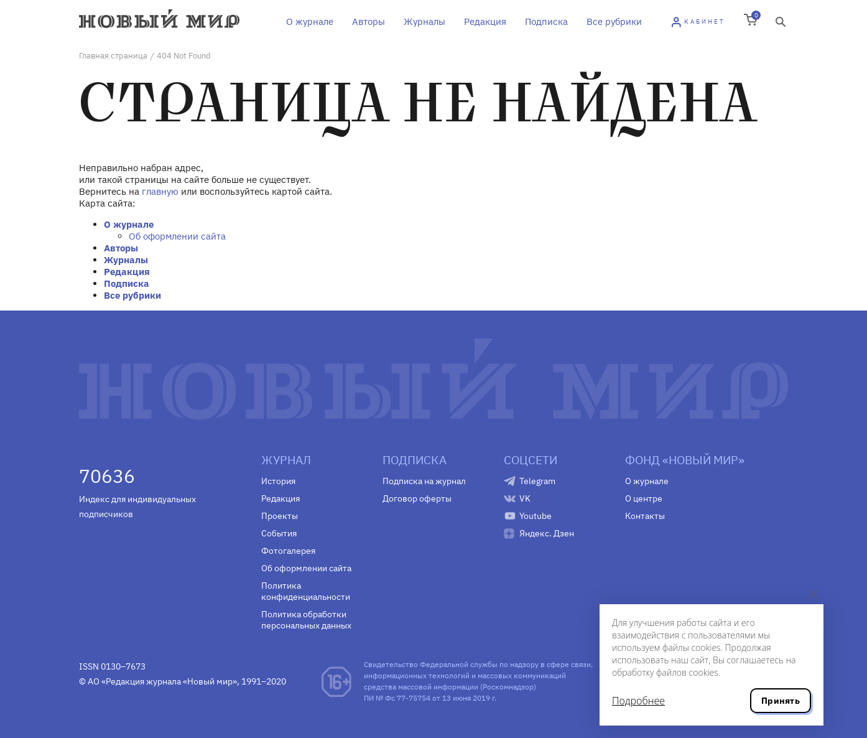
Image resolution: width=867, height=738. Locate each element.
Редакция (485, 21)
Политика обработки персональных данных (306, 620)
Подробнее (638, 700)
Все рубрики (614, 21)
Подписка (546, 21)
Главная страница (113, 55)
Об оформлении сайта (177, 236)
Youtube (535, 515)
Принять (780, 700)
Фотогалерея (288, 550)
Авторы (368, 21)
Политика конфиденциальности (305, 591)
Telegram (537, 481)
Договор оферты (417, 498)
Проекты (279, 515)
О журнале (309, 21)
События (279, 533)
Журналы (424, 21)
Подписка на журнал (424, 481)
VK (525, 498)
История (278, 481)
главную (160, 191)
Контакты (645, 515)
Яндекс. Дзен (546, 533)
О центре (643, 498)
